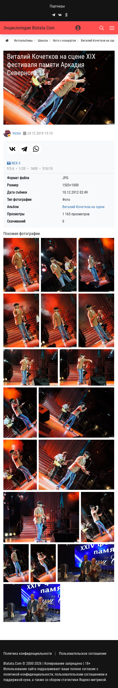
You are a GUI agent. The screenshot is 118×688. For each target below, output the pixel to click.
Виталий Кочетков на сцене (83, 207)
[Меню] (112, 27)
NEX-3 (13, 163)
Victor (16, 133)
